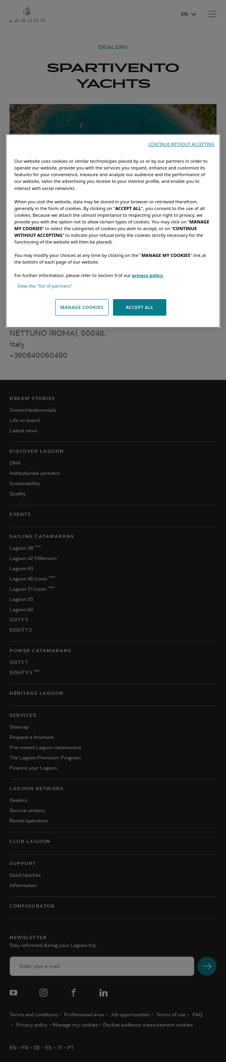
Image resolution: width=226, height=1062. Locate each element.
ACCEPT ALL (139, 307)
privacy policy (147, 275)
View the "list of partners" (44, 286)
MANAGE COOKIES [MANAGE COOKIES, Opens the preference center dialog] (81, 307)
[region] (113, 231)
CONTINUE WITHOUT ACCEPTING (182, 144)
